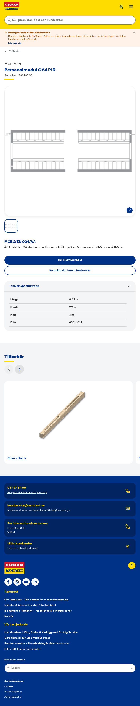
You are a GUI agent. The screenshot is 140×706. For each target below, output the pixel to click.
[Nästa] (19, 369)
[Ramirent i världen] (70, 668)
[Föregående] (8, 369)
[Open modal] (130, 210)
